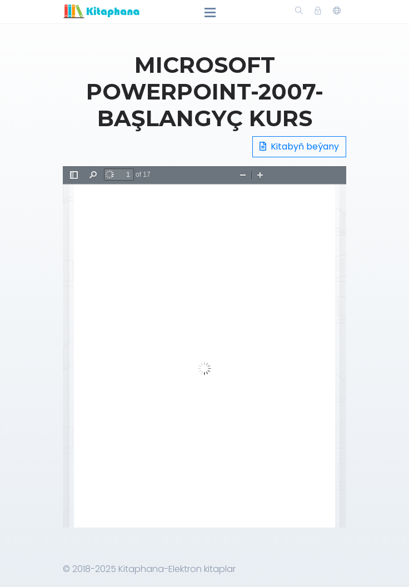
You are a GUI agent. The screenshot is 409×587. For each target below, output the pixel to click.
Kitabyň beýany (299, 146)
